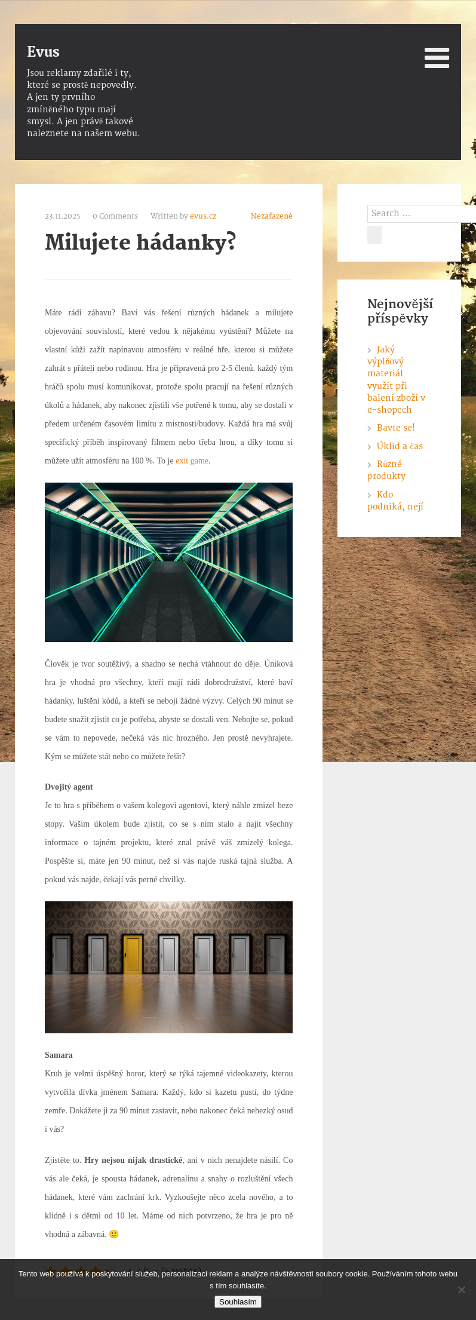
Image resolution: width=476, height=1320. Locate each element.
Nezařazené (272, 216)
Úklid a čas (399, 446)
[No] (461, 1290)
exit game (192, 460)
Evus (43, 52)
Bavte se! (396, 428)
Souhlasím (238, 1301)
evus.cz (203, 216)
